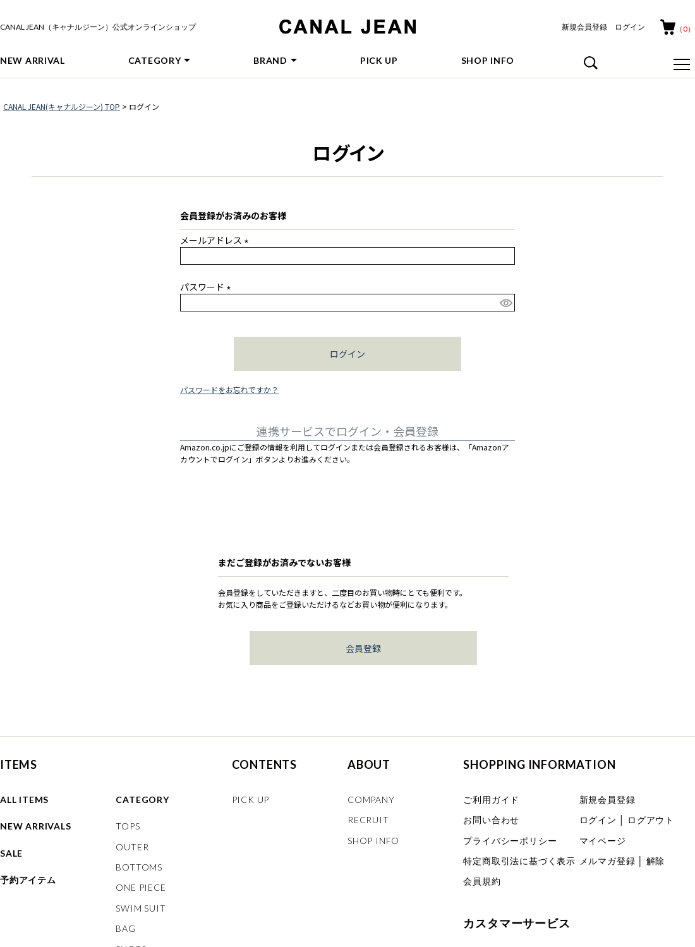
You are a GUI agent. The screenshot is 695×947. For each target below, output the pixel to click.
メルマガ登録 (607, 860)
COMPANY (371, 799)
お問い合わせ (491, 819)
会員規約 (481, 881)
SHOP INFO (487, 60)
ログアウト (650, 819)
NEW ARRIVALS (35, 826)
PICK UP (379, 60)
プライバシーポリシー (510, 840)
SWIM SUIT (141, 908)
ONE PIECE (141, 887)
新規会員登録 (584, 27)
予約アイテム (28, 879)
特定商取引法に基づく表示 (519, 860)
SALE (11, 853)
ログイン (630, 27)
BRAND (270, 60)
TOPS (128, 826)
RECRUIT (368, 819)
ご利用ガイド (491, 799)
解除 (655, 860)
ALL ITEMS (24, 799)
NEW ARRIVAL (32, 60)
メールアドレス (216, 240)
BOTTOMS (139, 867)
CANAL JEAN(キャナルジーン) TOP (61, 106)
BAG (125, 928)
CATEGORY (154, 60)
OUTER (132, 846)
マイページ (602, 840)
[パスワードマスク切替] (505, 302)
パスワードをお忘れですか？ (229, 389)
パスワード (207, 286)
